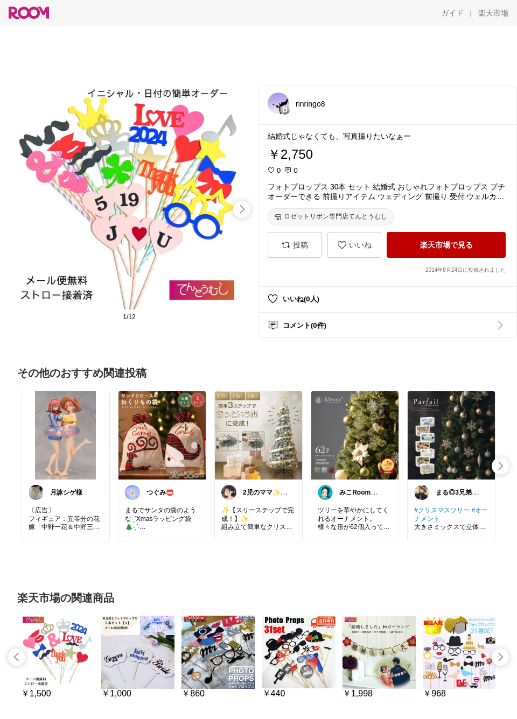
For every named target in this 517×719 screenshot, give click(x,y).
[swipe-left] (16, 657)
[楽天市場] (493, 13)
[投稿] (295, 245)
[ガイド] (452, 13)
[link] (65, 434)
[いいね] (354, 245)
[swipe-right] (241, 209)
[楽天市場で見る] (446, 245)
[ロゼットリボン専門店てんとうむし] (331, 216)
